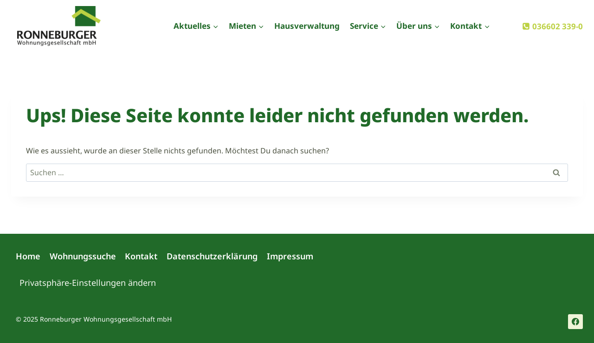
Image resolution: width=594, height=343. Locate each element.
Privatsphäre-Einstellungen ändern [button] (87, 282)
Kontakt (141, 256)
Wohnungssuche (83, 256)
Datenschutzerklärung (212, 256)
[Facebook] (575, 321)
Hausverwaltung (307, 25)
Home (28, 256)
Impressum (290, 256)
